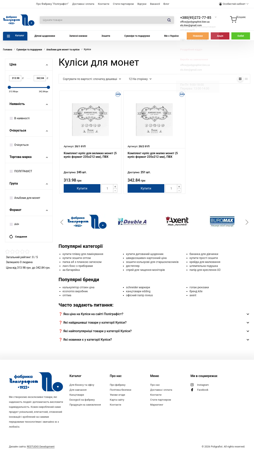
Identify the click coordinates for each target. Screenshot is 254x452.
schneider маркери (138, 287)
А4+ (14, 224)
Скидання (18, 236)
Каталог (19, 35)
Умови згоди (117, 394)
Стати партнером (123, 3)
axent (193, 295)
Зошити (105, 36)
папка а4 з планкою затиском (82, 262)
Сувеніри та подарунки (137, 36)
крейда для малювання (205, 262)
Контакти (103, 3)
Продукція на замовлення (85, 404)
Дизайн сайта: (32, 446)
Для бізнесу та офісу (81, 384)
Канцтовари (76, 394)
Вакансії (155, 3)
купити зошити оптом (77, 258)
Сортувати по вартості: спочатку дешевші (92, 79)
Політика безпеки (120, 389)
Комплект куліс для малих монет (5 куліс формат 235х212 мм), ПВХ (153, 155)
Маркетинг (156, 404)
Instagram (203, 384)
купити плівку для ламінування (83, 254)
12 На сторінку (140, 79)
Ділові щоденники (45, 36)
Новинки (198, 36)
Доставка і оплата (83, 3)
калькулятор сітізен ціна (78, 287)
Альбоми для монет (25, 197)
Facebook (202, 389)
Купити (82, 188)
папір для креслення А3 (205, 269)
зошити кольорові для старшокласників (152, 262)
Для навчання (78, 389)
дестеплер (133, 265)
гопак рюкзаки (199, 287)
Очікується (19, 144)
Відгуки (141, 3)
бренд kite (196, 291)
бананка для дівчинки (204, 254)
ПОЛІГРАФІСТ (21, 171)
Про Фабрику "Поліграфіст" (52, 3)
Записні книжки (78, 36)
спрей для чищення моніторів (145, 269)
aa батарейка (71, 269)
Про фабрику (117, 384)
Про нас (155, 384)
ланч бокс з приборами (78, 265)
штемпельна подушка (204, 265)
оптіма (67, 295)
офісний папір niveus (139, 295)
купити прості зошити (204, 258)
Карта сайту (117, 399)
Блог (166, 3)
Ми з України (171, 36)
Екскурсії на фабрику (82, 399)
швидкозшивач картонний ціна (146, 258)
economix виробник (75, 291)
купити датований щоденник (145, 254)
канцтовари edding (138, 291)
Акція (220, 36)
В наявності (20, 118)
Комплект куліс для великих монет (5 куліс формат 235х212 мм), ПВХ (90, 155)
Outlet (241, 36)
